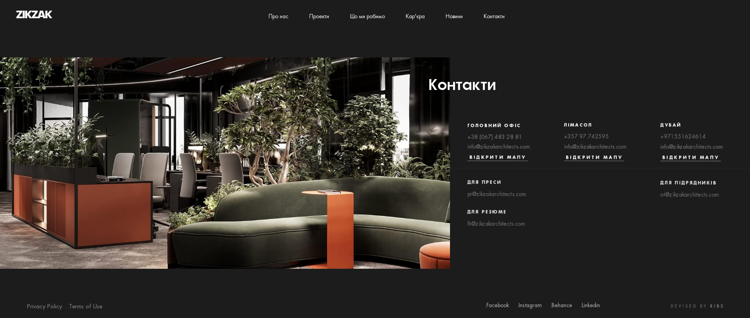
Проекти (319, 17)
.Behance (561, 305)
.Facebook (497, 305)
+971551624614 (683, 139)
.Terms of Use (84, 307)
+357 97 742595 (586, 139)
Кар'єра (415, 17)
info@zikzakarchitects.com (498, 149)
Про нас (278, 17)
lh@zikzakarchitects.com (496, 229)
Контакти (494, 17)
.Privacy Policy (44, 307)
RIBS (717, 306)
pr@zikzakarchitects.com (496, 198)
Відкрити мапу (497, 159)
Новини (454, 17)
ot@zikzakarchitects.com (689, 199)
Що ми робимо (367, 17)
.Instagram (529, 305)
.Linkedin (590, 305)
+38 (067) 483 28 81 (494, 139)
